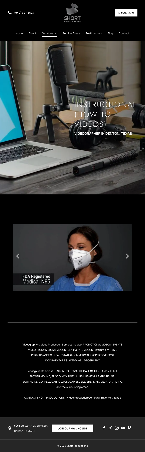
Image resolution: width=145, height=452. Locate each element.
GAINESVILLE (77, 381)
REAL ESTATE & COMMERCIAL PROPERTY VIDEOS (83, 355)
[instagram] (117, 428)
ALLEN (80, 376)
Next (127, 256)
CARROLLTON (60, 381)
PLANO (118, 381)
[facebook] (104, 428)
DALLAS (88, 371)
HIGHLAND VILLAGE (106, 371)
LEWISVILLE (92, 376)
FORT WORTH (74, 371)
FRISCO (56, 376)
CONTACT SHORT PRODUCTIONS (44, 397)
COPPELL (44, 381)
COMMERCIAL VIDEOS (52, 350)
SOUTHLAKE (30, 381)
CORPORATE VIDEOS (80, 350)
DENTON (59, 371)
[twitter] (110, 428)
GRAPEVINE (107, 376)
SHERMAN (92, 381)
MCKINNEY (68, 376)
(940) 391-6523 (24, 12)
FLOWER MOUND (40, 376)
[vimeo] (129, 428)
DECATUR (106, 381)
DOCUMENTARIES (56, 360)
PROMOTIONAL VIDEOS (97, 344)
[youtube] (123, 428)
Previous (18, 256)
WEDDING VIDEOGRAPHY (84, 360)
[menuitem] (19, 33)
